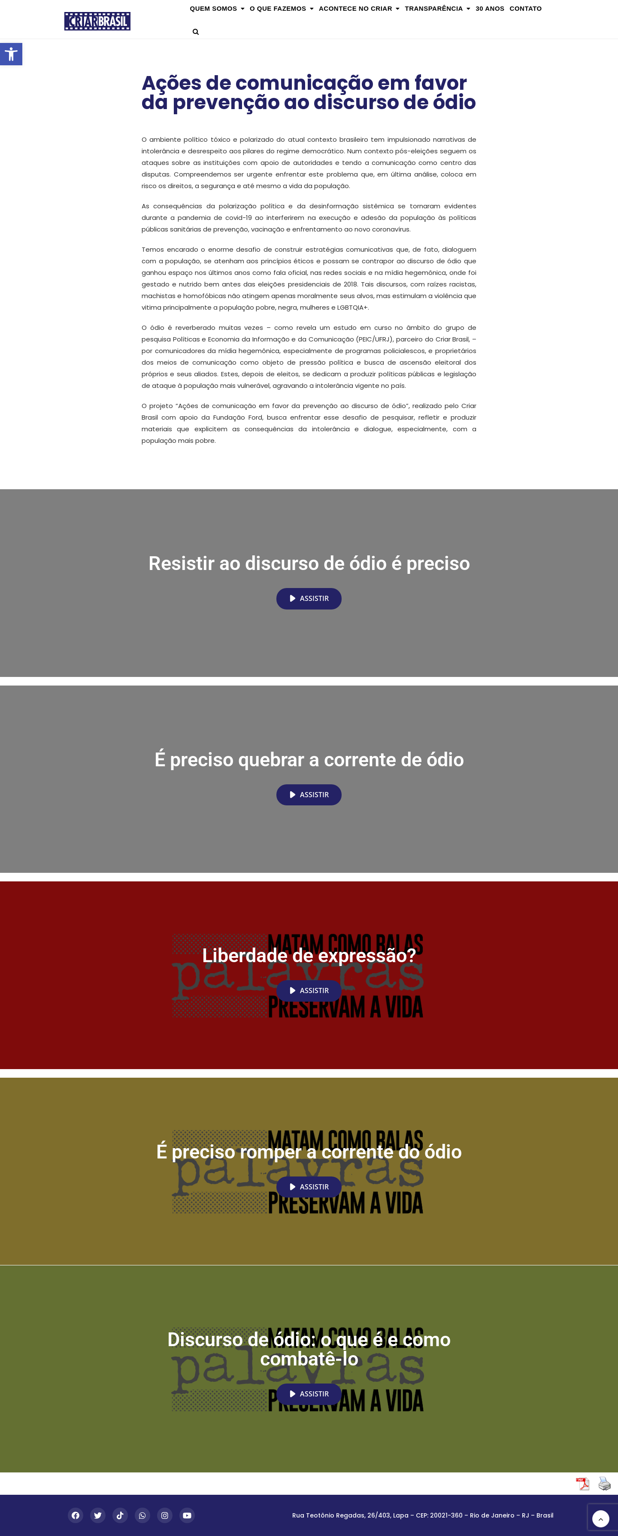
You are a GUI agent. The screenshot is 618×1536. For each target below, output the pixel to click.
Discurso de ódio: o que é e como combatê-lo (309, 1349)
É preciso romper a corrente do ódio (309, 1151)
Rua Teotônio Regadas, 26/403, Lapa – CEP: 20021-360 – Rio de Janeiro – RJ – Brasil (423, 1515)
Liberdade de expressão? (309, 955)
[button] (11, 54)
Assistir (309, 598)
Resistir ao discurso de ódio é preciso (309, 563)
